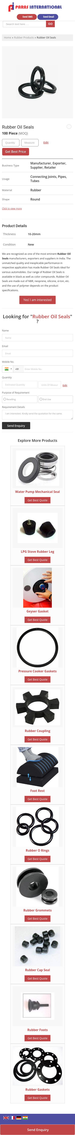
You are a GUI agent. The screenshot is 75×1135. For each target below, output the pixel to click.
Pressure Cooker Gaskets (37, 671)
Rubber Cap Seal (37, 970)
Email (5, 346)
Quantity (7, 377)
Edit (46, 142)
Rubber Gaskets (37, 1090)
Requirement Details (13, 407)
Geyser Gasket (37, 611)
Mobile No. (8, 362)
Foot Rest (37, 791)
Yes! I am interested (37, 300)
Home (7, 37)
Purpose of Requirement (15, 392)
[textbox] (30, 142)
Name (5, 330)
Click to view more (12, 208)
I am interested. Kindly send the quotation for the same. (37, 415)
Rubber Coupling (37, 731)
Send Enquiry (38, 1129)
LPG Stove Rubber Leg (37, 552)
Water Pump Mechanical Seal (37, 492)
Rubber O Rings (37, 850)
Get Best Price (15, 152)
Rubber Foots (37, 1030)
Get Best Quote (38, 500)
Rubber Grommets (37, 910)
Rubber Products (24, 37)
